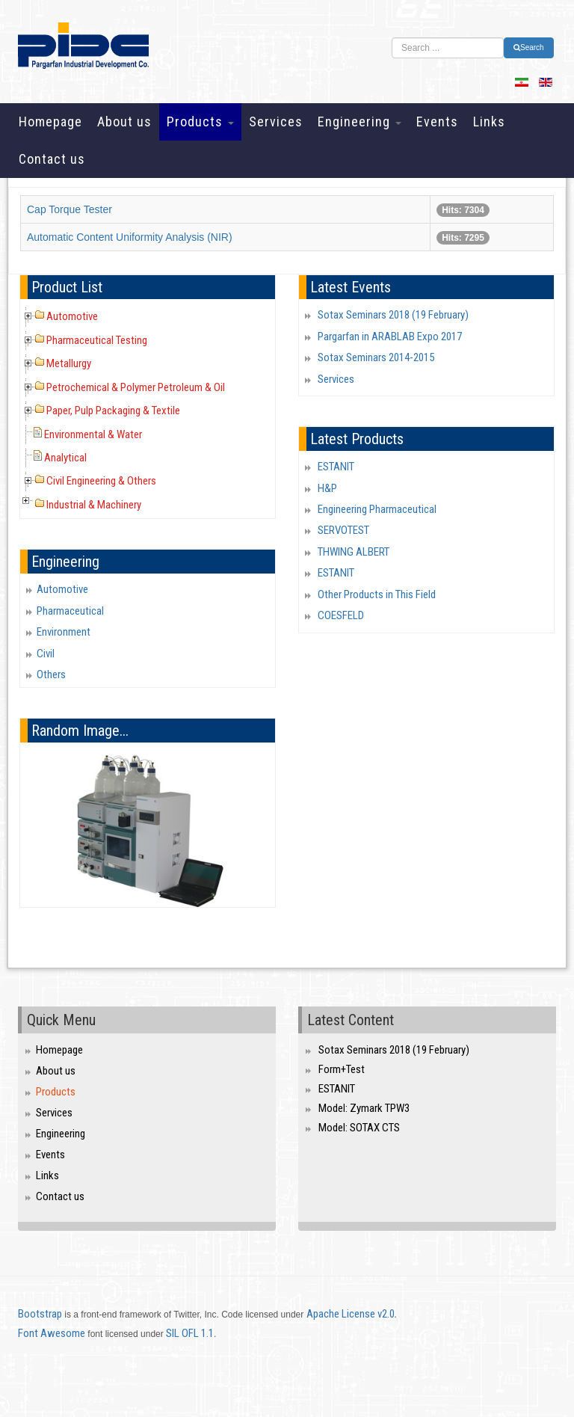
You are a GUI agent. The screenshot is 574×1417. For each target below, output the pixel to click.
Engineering (359, 121)
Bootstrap (40, 1314)
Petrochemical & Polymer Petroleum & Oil (135, 387)
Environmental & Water (93, 434)
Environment (63, 632)
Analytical (65, 457)
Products (200, 121)
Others (51, 674)
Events (437, 121)
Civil (46, 653)
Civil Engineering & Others (101, 481)
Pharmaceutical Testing (96, 340)
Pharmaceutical (70, 611)
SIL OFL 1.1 (190, 1333)
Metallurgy (68, 363)
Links (489, 121)
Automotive (72, 316)
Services (276, 121)
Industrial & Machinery (93, 504)
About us (124, 121)
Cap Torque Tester (69, 209)
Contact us (52, 159)
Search (528, 47)
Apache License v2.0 (350, 1314)
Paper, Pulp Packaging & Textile (113, 410)
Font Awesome (51, 1333)
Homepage (50, 121)
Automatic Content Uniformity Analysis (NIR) (129, 237)
